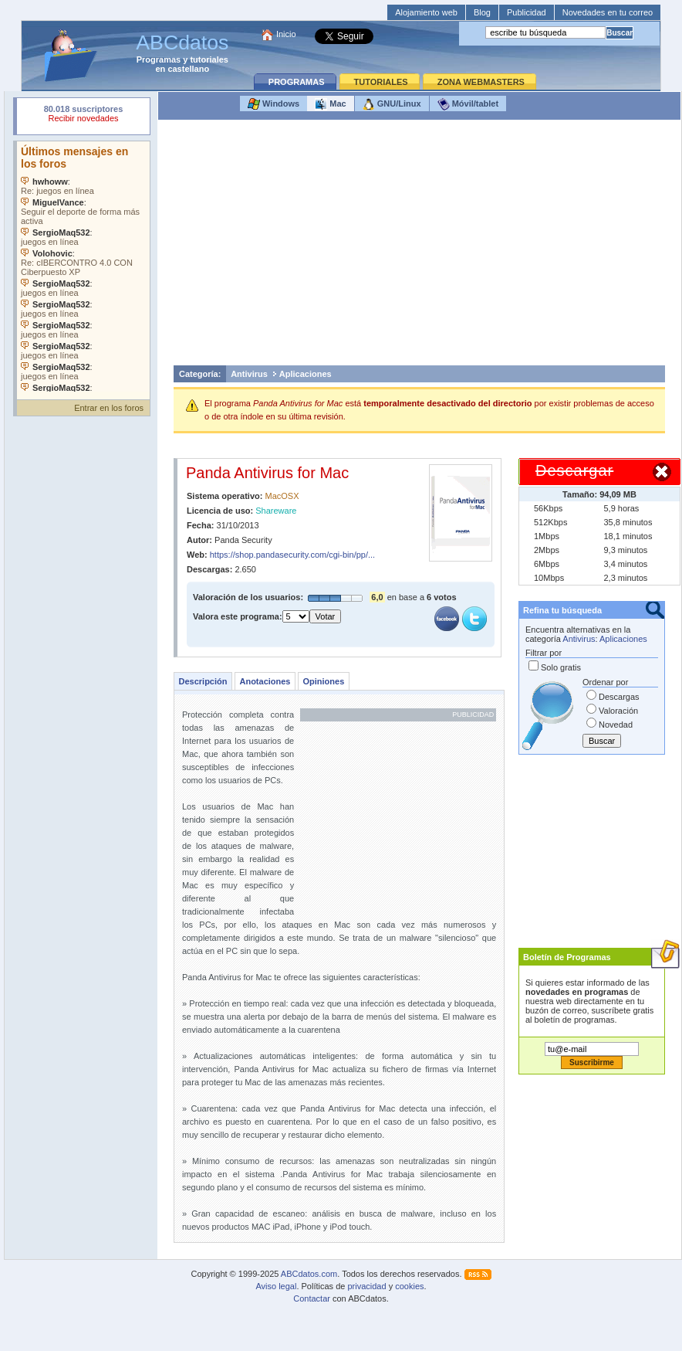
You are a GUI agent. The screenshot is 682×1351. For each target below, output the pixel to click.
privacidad (366, 1286)
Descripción (203, 681)
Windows (273, 104)
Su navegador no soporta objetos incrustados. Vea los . (83, 266)
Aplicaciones (305, 373)
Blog (482, 12)
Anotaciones (264, 681)
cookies (409, 1286)
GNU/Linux (392, 104)
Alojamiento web (426, 12)
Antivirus (249, 373)
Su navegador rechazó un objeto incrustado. (83, 115)
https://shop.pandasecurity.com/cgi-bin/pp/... (292, 554)
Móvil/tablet (468, 104)
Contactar (311, 1298)
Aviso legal (275, 1286)
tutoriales (209, 59)
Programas (159, 59)
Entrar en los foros (108, 407)
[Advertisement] (419, 246)
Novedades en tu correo (607, 12)
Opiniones (323, 681)
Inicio (286, 34)
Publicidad (526, 12)
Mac (330, 104)
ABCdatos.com (309, 1273)
